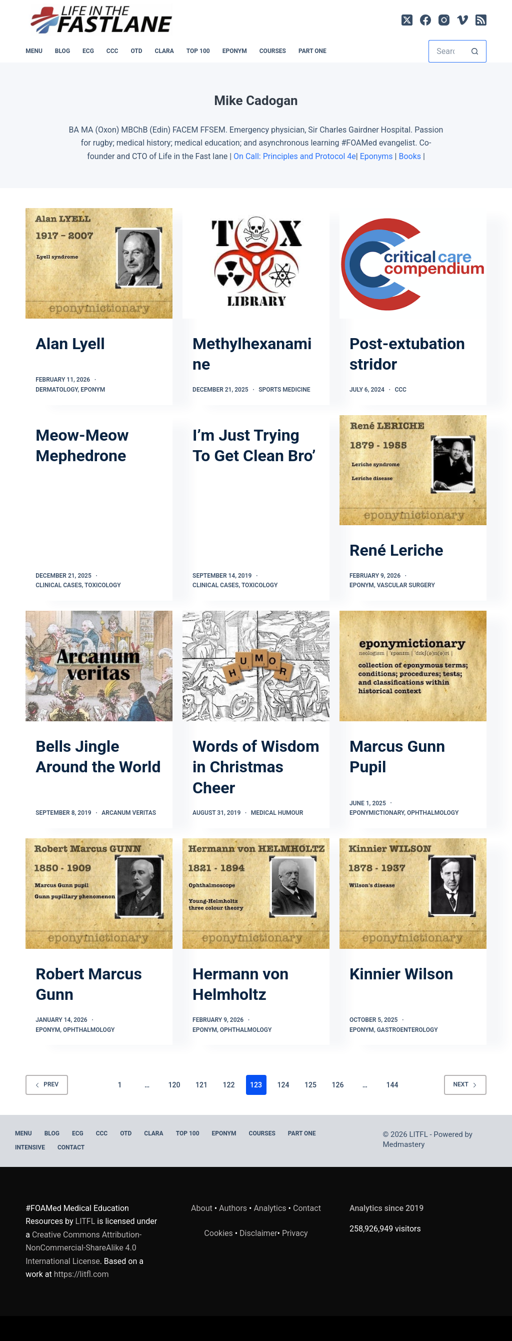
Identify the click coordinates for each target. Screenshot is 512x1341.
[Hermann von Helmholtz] (256, 893)
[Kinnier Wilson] (413, 893)
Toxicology (102, 585)
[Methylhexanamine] (256, 263)
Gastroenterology (407, 1029)
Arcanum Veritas (129, 812)
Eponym (92, 389)
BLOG (62, 51)
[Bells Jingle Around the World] (99, 666)
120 (174, 1085)
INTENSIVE (30, 1147)
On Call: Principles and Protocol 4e (295, 156)
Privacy (295, 1233)
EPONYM (234, 51)
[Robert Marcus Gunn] (99, 893)
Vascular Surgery (406, 585)
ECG (88, 51)
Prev (46, 1084)
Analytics (270, 1208)
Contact (71, 1147)
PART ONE (312, 51)
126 (338, 1085)
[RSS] (481, 20)
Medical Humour (277, 812)
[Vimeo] (462, 20)
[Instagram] (444, 20)
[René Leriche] (413, 470)
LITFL (86, 1221)
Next (465, 1084)
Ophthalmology (433, 812)
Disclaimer (258, 1233)
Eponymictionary (377, 812)
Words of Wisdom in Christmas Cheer (256, 767)
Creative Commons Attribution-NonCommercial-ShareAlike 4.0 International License (84, 1248)
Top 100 (198, 51)
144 (392, 1085)
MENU (34, 51)
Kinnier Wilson (401, 973)
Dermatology (57, 389)
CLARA (164, 51)
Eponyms (376, 156)
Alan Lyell (70, 343)
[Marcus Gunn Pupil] (413, 666)
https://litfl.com (81, 1274)
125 (310, 1085)
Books (409, 156)
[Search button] (475, 51)
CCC (112, 51)
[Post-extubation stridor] (413, 263)
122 (229, 1085)
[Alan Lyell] (99, 263)
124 (283, 1085)
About (201, 1208)
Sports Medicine (284, 389)
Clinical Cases (59, 585)
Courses (273, 51)
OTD (136, 51)
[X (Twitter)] (407, 20)
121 (202, 1085)
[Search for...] (446, 51)
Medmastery (404, 1144)
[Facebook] (425, 20)
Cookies (219, 1233)
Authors (233, 1208)
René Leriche (397, 550)
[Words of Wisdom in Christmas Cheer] (256, 666)
